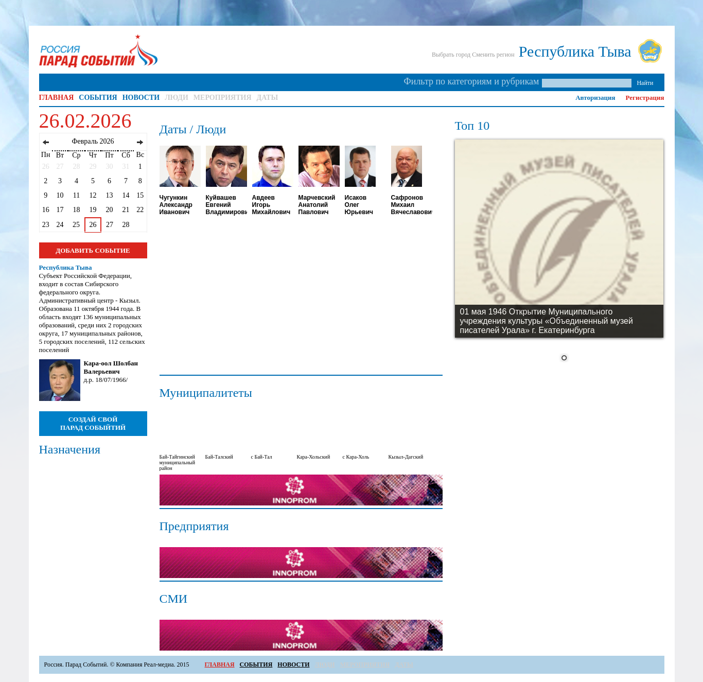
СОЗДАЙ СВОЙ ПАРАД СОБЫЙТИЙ (93, 423)
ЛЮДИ (176, 97)
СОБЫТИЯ (98, 97)
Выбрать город (451, 54)
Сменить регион (493, 54)
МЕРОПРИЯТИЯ (223, 97)
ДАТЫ (267, 97)
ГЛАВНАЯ (56, 97)
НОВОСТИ (141, 97)
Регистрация (645, 97)
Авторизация (595, 97)
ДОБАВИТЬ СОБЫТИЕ (93, 250)
